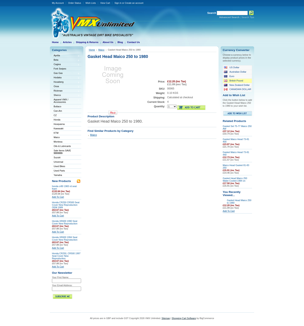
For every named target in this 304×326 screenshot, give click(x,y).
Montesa (66, 142)
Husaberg (66, 82)
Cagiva (66, 64)
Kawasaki (66, 128)
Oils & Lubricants (62, 146)
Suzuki (66, 157)
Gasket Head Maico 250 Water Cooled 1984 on (235, 179)
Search (211, 12)
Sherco (66, 95)
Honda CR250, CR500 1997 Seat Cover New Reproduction (66, 256)
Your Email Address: (62, 285)
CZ (66, 115)
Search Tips (247, 17)
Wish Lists (90, 3)
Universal (66, 162)
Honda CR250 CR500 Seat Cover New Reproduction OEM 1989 (65, 205)
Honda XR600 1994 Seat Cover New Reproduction (65, 238)
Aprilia (66, 55)
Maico (66, 137)
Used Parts (59, 170)
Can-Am (66, 111)
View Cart (105, 3)
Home (92, 49)
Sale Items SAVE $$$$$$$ (62, 151)
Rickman (66, 91)
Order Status (74, 3)
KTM (66, 133)
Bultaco (66, 106)
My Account (58, 3)
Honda (66, 120)
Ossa (66, 86)
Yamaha (66, 175)
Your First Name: (60, 277)
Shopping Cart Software (184, 318)
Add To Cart (58, 197)
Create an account (134, 3)
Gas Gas (66, 73)
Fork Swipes (60, 68)
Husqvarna (66, 124)
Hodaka (66, 77)
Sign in (117, 3)
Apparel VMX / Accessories (66, 100)
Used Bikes (59, 166)
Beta (66, 60)
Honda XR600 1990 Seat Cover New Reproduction (65, 222)
